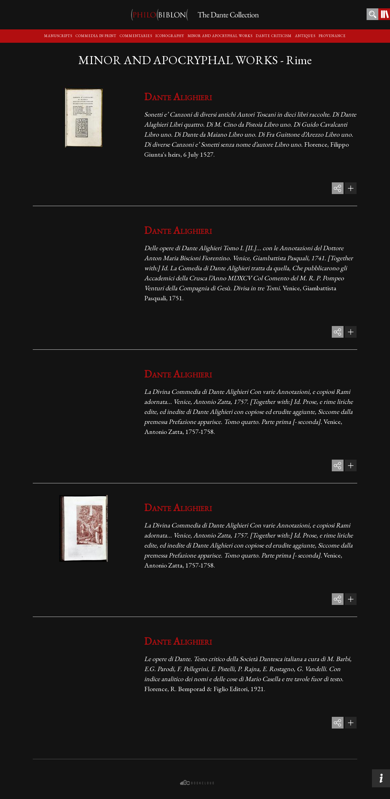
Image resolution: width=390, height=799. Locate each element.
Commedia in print (96, 35)
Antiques (305, 35)
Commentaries (136, 35)
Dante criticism (274, 35)
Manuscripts (58, 35)
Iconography (170, 35)
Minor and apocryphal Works (220, 35)
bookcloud (197, 782)
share (338, 188)
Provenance (332, 35)
